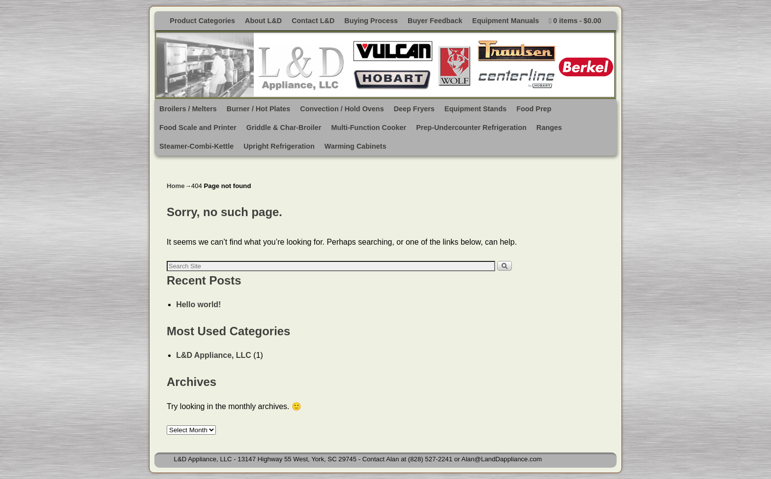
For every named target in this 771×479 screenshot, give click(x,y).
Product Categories (202, 21)
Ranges (549, 127)
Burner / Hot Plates (259, 109)
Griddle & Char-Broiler (284, 127)
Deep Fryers (414, 109)
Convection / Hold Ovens (342, 109)
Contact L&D (313, 21)
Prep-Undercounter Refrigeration (471, 127)
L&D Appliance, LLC (213, 355)
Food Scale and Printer (198, 127)
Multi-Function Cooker (368, 127)
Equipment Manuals (505, 21)
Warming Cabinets (355, 146)
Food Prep (533, 109)
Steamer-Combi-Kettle (196, 146)
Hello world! (198, 304)
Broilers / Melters (188, 109)
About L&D (263, 21)
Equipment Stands (475, 109)
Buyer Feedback (435, 21)
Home (176, 186)
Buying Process (371, 21)
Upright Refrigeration (279, 146)
